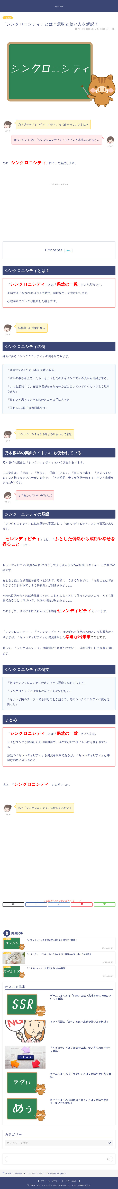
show (68, 250)
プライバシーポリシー (50, 1181)
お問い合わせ (71, 1181)
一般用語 (7, 18)
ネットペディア (59, 6)
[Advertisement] (59, 211)
